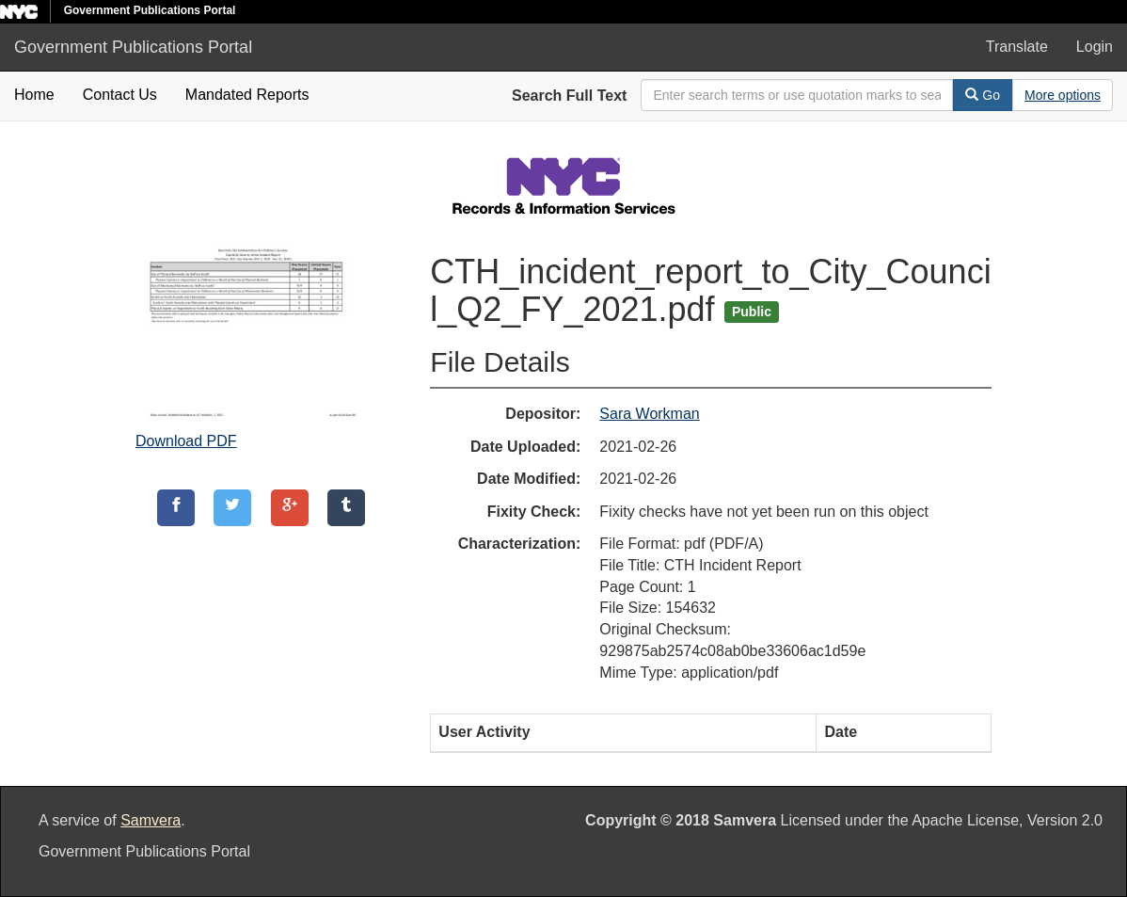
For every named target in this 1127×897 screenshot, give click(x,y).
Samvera (150, 820)
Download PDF (186, 441)
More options (1062, 95)
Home (34, 95)
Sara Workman (649, 414)
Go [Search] (982, 95)
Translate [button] (1017, 47)
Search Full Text (569, 96)
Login (1094, 47)
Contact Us (120, 95)
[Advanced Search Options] (1062, 95)
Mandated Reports (247, 95)
